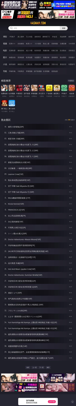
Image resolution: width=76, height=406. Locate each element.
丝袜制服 (54, 43)
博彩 (5, 36)
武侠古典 (38, 64)
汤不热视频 (38, 71)
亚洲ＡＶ (12, 43)
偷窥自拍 (12, 57)
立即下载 (52, 402)
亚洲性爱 (12, 50)
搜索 (63, 28)
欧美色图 (29, 57)
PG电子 (12, 37)
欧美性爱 (38, 50)
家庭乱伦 (21, 64)
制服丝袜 (46, 50)
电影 (5, 50)
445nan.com (38, 23)
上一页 (34, 367)
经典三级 (54, 50)
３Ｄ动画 (38, 43)
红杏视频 (46, 71)
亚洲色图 (21, 57)
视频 (5, 43)
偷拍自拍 (21, 50)
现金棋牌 (63, 37)
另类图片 (71, 57)
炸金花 (54, 37)
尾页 (48, 367)
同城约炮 (12, 71)
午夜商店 (21, 71)
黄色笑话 (63, 64)
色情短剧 (54, 71)
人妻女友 (29, 64)
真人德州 (21, 37)
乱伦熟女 (63, 50)
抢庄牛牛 (71, 37)
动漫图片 (38, 57)
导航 (5, 71)
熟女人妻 (46, 43)
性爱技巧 (71, 64)
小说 (5, 64)
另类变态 (71, 50)
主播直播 (63, 43)
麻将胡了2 (46, 37)
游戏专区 (38, 37)
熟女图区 (63, 57)
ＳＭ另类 (71, 43)
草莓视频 (29, 71)
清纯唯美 (54, 57)
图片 (5, 57)
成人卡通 (29, 50)
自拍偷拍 (21, 43)
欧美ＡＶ (29, 43)
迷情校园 (46, 64)
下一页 (41, 367)
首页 (28, 367)
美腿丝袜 (46, 57)
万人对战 (29, 37)
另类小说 (54, 64)
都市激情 (12, 64)
